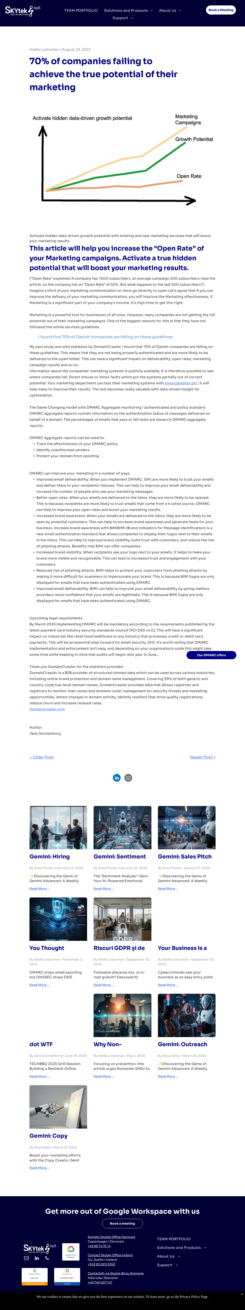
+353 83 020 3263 (101, 1264)
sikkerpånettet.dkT (181, 383)
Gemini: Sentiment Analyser (120, 857)
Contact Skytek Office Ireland (110, 1255)
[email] (26, 1259)
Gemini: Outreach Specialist (182, 1045)
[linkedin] (36, 1259)
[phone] (47, 1259)
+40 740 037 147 (100, 1282)
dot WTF (41, 1044)
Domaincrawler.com (47, 709)
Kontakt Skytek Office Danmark (111, 1237)
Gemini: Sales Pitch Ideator (185, 857)
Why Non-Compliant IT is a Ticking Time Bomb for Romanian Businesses (120, 1045)
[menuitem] (81, 10)
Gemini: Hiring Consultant (49, 857)
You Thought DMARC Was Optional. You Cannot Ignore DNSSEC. (49, 948)
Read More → (39, 889)
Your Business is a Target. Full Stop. (182, 948)
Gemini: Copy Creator (48, 1136)
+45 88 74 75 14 (99, 1246)
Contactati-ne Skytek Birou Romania (116, 1273)
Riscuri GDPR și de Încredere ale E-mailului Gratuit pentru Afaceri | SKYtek (119, 948)
